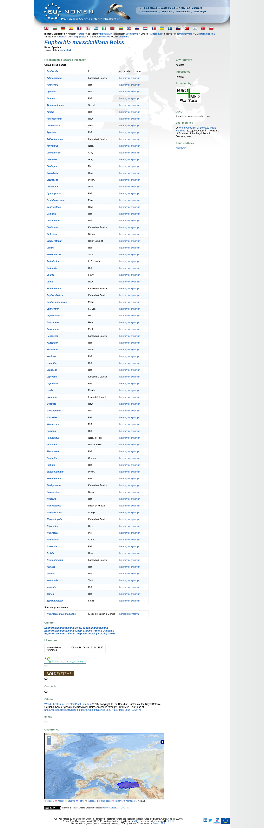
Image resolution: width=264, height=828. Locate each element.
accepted (65, 50)
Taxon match (168, 8)
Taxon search (149, 8)
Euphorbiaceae (102, 37)
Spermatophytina (183, 34)
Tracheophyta (155, 34)
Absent (61, 801)
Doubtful (71, 801)
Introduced (93, 801)
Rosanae (61, 37)
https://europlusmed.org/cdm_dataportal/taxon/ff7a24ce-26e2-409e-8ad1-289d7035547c (92, 709)
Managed (130, 801)
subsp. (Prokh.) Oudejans (79, 630)
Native (81, 801)
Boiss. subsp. (76, 627)
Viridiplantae (104, 34)
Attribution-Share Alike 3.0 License (116, 808)
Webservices (183, 11)
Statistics (166, 11)
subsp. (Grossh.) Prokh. (80, 633)
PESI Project (200, 11)
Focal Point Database (190, 8)
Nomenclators (149, 11)
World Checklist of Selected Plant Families (67, 704)
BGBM (171, 821)
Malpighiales (80, 37)
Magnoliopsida (207, 34)
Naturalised (106, 801)
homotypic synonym (129, 614)
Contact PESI (159, 823)
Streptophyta (132, 34)
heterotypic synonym (129, 78)
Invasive (119, 801)
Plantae (80, 34)
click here (181, 148)
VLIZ (136, 821)
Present (50, 801)
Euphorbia (124, 37)
